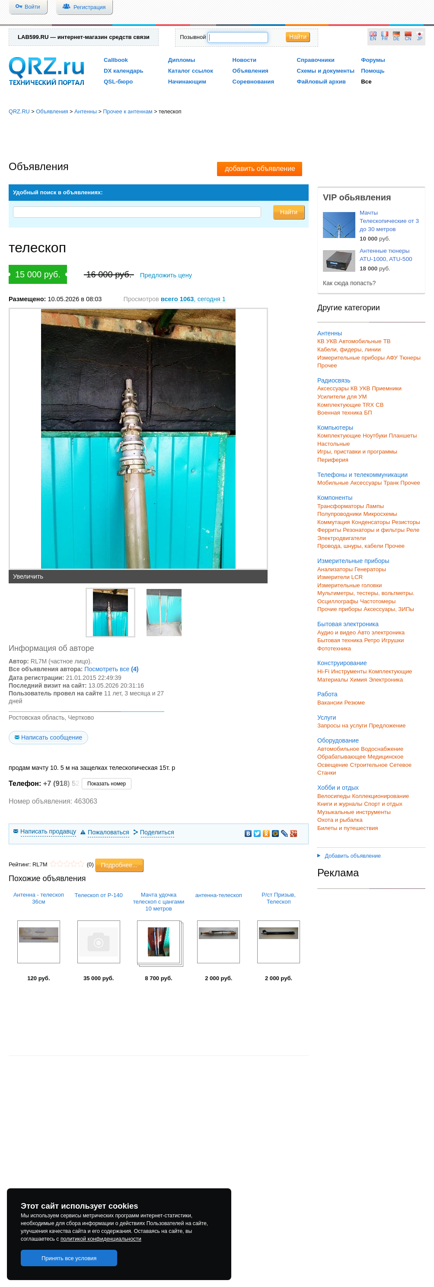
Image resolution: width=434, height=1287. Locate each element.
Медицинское (385, 756)
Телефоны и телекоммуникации (362, 474)
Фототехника (334, 648)
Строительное (368, 765)
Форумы (373, 60)
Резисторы (406, 522)
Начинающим (187, 81)
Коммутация (333, 522)
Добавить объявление (349, 856)
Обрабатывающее (341, 756)
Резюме (354, 702)
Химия (358, 679)
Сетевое (400, 765)
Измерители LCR (340, 577)
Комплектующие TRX (345, 405)
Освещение (332, 765)
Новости (245, 60)
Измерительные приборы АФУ (357, 357)
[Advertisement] (217, 138)
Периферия (332, 460)
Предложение (387, 725)
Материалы (332, 679)
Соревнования (253, 81)
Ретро (372, 640)
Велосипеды (334, 796)
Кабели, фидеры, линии (349, 349)
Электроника (386, 679)
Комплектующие (339, 435)
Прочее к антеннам (127, 111)
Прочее (327, 365)
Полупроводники (339, 514)
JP (419, 38)
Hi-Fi (323, 671)
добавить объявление (260, 168)
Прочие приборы (339, 609)
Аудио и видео (336, 632)
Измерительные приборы (353, 560)
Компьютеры (335, 427)
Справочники (315, 60)
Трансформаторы (340, 506)
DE (396, 38)
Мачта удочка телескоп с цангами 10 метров (158, 901)
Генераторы (370, 569)
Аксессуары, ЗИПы (389, 609)
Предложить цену (166, 275)
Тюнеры (410, 357)
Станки (326, 772)
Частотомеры (378, 601)
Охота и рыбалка (340, 820)
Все (366, 81)
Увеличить (28, 576)
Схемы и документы (325, 71)
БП (368, 412)
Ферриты (329, 530)
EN (373, 38)
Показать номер (106, 784)
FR (385, 38)
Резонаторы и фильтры (374, 530)
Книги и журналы (339, 804)
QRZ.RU (19, 111)
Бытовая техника (339, 640)
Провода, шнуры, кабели (350, 546)
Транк (391, 482)
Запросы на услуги (342, 725)
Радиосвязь (334, 380)
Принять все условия (69, 1258)
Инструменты (349, 671)
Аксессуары (333, 388)
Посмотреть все (111, 669)
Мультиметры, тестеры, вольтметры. (366, 593)
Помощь (373, 71)
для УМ (357, 396)
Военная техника (339, 412)
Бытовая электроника (348, 624)
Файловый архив (321, 81)
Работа (327, 694)
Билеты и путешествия (347, 828)
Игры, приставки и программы (357, 451)
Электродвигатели (341, 538)
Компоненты (334, 497)
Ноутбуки (375, 435)
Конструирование (342, 663)
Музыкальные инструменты (354, 812)
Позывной (193, 37)
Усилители (331, 396)
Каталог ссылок (190, 71)
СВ (379, 405)
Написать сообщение (51, 737)
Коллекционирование (380, 796)
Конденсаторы (371, 522)
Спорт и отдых (383, 804)
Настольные (333, 444)
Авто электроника (381, 632)
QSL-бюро (118, 81)
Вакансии (329, 702)
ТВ (387, 341)
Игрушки (392, 640)
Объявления (250, 71)
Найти (297, 36)
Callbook (116, 60)
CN (408, 38)
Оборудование (338, 740)
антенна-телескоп (218, 895)
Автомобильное (338, 749)
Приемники (387, 388)
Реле (412, 530)
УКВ (331, 341)
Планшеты (403, 435)
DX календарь (124, 71)
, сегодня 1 (193, 299)
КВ (321, 341)
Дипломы (181, 60)
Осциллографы (337, 601)
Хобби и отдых (338, 787)
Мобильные (332, 482)
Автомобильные (360, 341)
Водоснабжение (382, 749)
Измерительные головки (349, 585)
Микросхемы (380, 514)
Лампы (375, 506)
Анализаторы (335, 569)
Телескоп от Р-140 (99, 895)
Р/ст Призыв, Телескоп (279, 898)
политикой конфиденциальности (101, 1239)
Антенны (85, 111)
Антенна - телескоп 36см (38, 898)
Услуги (326, 717)
